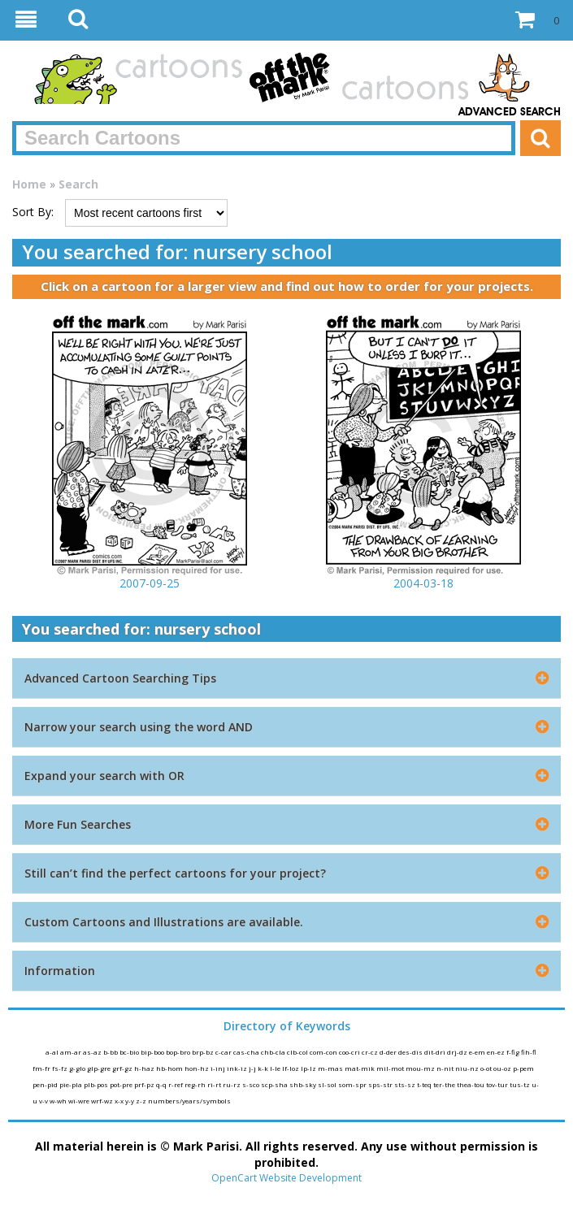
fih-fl (528, 1051)
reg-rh (195, 1084)
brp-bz (203, 1051)
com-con (324, 1051)
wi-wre (79, 1100)
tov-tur (498, 1084)
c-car (224, 1051)
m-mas (331, 1068)
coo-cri (350, 1051)
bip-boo (153, 1051)
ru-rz (232, 1084)
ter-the (445, 1084)
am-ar (71, 1051)
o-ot (486, 1068)
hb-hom (170, 1068)
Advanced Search (509, 112)
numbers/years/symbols (189, 1100)
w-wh (59, 1100)
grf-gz (123, 1068)
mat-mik (360, 1068)
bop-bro (179, 1051)
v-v (44, 1100)
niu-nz (467, 1068)
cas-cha (247, 1051)
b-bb (111, 1051)
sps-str (381, 1084)
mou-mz (421, 1068)
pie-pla (71, 1084)
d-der (389, 1051)
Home (29, 184)
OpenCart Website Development (286, 1178)
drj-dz (458, 1051)
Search (78, 184)
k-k (264, 1068)
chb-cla (274, 1051)
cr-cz (371, 1051)
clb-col (298, 1051)
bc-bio (130, 1051)
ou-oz (503, 1068)
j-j (253, 1068)
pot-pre (122, 1084)
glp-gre (99, 1068)
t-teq (425, 1084)
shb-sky (303, 1084)
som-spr (353, 1084)
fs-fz (60, 1068)
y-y (130, 1100)
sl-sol (328, 1084)
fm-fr (42, 1068)
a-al (53, 1051)
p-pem (523, 1068)
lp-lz (309, 1068)
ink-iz (238, 1068)
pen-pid (46, 1084)
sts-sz (405, 1084)
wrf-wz (103, 1100)
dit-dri (435, 1051)
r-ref (176, 1084)
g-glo (78, 1068)
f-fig (513, 1051)
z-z (142, 1100)
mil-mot (391, 1068)
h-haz (145, 1068)
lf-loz (291, 1068)
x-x (120, 1100)
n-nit (445, 1068)
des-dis (411, 1051)
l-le (276, 1068)
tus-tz (521, 1084)
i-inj (219, 1068)
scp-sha (275, 1084)
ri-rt (215, 1084)
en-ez (496, 1051)
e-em (478, 1051)
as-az (93, 1051)
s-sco (251, 1084)
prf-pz (145, 1084)
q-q (162, 1084)
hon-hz (197, 1068)
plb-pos (97, 1084)
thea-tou (471, 1084)
